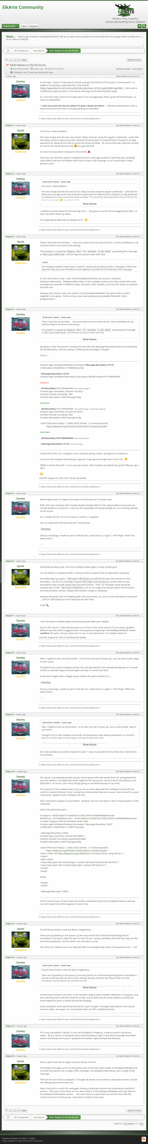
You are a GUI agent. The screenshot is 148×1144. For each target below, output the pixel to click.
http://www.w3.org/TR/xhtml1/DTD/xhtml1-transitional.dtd (76, 426)
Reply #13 (10, 1026)
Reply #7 (10, 615)
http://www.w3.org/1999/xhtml (74, 853)
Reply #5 (10, 493)
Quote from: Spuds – (56, 181)
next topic (137, 68)
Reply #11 (10, 923)
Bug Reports (39, 50)
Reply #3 (10, 236)
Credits (32, 1138)
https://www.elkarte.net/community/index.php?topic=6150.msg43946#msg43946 (81, 88)
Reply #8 (10, 652)
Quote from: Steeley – (56, 722)
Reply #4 (10, 309)
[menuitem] (144, 26)
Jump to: (118, 1123)
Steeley (20, 81)
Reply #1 (10, 125)
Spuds (20, 130)
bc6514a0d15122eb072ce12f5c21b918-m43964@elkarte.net (83, 815)
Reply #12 (10, 957)
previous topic (123, 68)
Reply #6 (10, 561)
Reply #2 (10, 173)
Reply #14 (10, 1056)
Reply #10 (10, 771)
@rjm (69, 160)
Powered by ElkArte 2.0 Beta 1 (15, 1138)
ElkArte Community (22, 7)
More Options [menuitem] (134, 60)
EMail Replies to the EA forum (63, 50)
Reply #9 (10, 714)
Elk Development (21, 50)
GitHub (24, 39)
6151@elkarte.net (63, 818)
